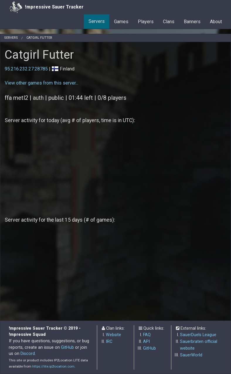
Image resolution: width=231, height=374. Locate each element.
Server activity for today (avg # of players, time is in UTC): (70, 120)
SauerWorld (191, 355)
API (146, 341)
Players (146, 21)
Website (113, 334)
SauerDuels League (198, 334)
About (216, 21)
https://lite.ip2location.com (53, 366)
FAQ (147, 334)
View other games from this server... (41, 83)
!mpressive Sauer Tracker (46, 7)
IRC (109, 341)
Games (121, 21)
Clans (168, 21)
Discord (28, 353)
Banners (192, 21)
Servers (97, 21)
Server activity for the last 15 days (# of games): (60, 220)
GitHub (67, 347)
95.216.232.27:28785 (26, 69)
